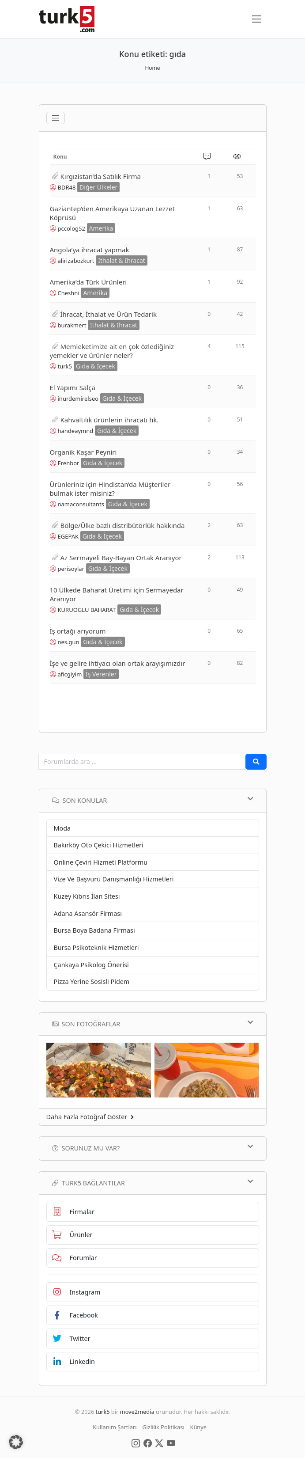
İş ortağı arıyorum (78, 630)
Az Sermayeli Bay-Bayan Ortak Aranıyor (121, 557)
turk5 (103, 1412)
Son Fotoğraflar (152, 1023)
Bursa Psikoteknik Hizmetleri (96, 947)
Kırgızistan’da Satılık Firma (100, 176)
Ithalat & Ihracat (121, 260)
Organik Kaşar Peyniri (83, 452)
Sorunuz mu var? (152, 1147)
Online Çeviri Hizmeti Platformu (101, 862)
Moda (62, 828)
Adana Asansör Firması (88, 913)
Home (152, 68)
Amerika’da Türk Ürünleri (88, 281)
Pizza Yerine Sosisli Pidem (92, 981)
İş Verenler (101, 674)
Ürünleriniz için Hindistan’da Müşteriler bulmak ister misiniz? (110, 488)
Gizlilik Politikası (163, 1427)
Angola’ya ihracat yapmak (89, 249)
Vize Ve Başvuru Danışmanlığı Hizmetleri (114, 879)
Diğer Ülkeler (98, 187)
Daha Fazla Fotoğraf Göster (90, 1116)
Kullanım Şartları (114, 1427)
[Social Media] (136, 1443)
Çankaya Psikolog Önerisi (91, 965)
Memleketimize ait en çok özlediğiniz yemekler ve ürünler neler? (112, 351)
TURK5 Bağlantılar (152, 1182)
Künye (198, 1427)
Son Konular (152, 800)
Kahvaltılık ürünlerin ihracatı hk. (109, 419)
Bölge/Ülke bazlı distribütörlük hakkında (122, 525)
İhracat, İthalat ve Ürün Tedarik (108, 314)
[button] (16, 1442)
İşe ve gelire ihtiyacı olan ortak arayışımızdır (117, 663)
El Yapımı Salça (72, 387)
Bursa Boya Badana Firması (94, 930)
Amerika (101, 228)
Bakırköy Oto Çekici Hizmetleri (98, 845)
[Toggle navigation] (55, 118)
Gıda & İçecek (95, 366)
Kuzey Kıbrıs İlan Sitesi (87, 896)
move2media (137, 1412)
